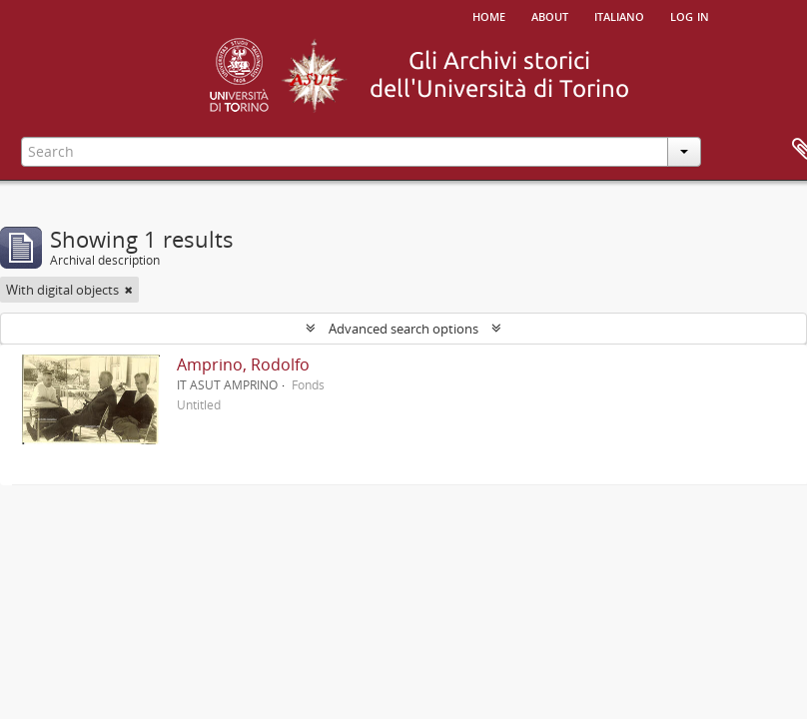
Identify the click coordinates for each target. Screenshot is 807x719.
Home (488, 15)
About (549, 15)
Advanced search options (403, 329)
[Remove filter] (129, 290)
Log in (689, 15)
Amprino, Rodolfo (243, 364)
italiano (619, 15)
